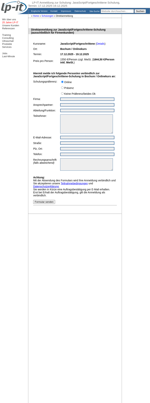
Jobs (4, 53)
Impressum (66, 11)
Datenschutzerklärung (46, 186)
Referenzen (8, 28)
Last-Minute (8, 56)
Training (6, 35)
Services (6, 47)
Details (101, 43)
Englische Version (39, 11)
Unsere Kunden (10, 25)
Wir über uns (9, 19)
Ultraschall (8, 41)
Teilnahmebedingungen (74, 183)
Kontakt (54, 11)
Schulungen (47, 16)
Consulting (8, 38)
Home (36, 16)
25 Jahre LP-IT (10, 22)
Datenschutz (80, 11)
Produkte (7, 44)
